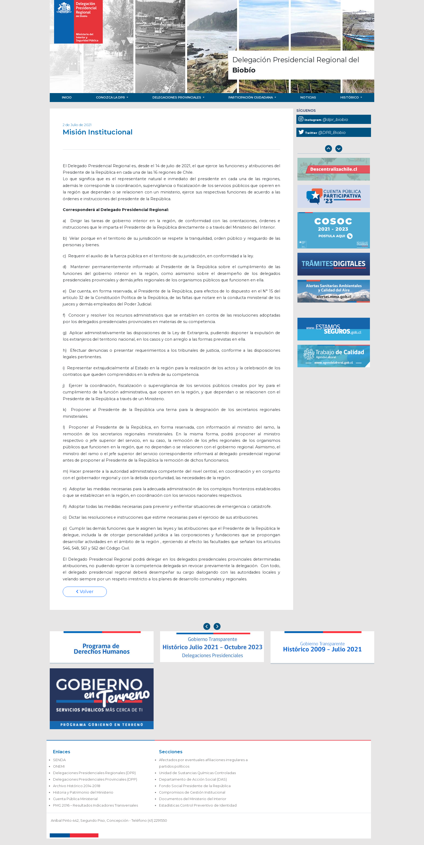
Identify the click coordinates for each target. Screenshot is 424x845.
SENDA (59, 760)
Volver (85, 591)
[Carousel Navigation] (333, 149)
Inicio (67, 97)
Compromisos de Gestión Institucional (192, 792)
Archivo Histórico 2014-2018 (76, 786)
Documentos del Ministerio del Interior (192, 799)
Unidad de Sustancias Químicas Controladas (197, 773)
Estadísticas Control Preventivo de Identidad (198, 805)
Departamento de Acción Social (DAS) (193, 779)
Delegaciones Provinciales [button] (177, 97)
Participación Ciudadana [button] (251, 97)
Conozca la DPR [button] (111, 97)
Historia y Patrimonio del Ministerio (83, 792)
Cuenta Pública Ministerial (75, 799)
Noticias (308, 97)
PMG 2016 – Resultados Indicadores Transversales (95, 805)
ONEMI (59, 766)
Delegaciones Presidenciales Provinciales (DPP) (95, 779)
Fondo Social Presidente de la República (195, 786)
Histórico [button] (350, 97)
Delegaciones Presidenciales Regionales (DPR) (94, 773)
